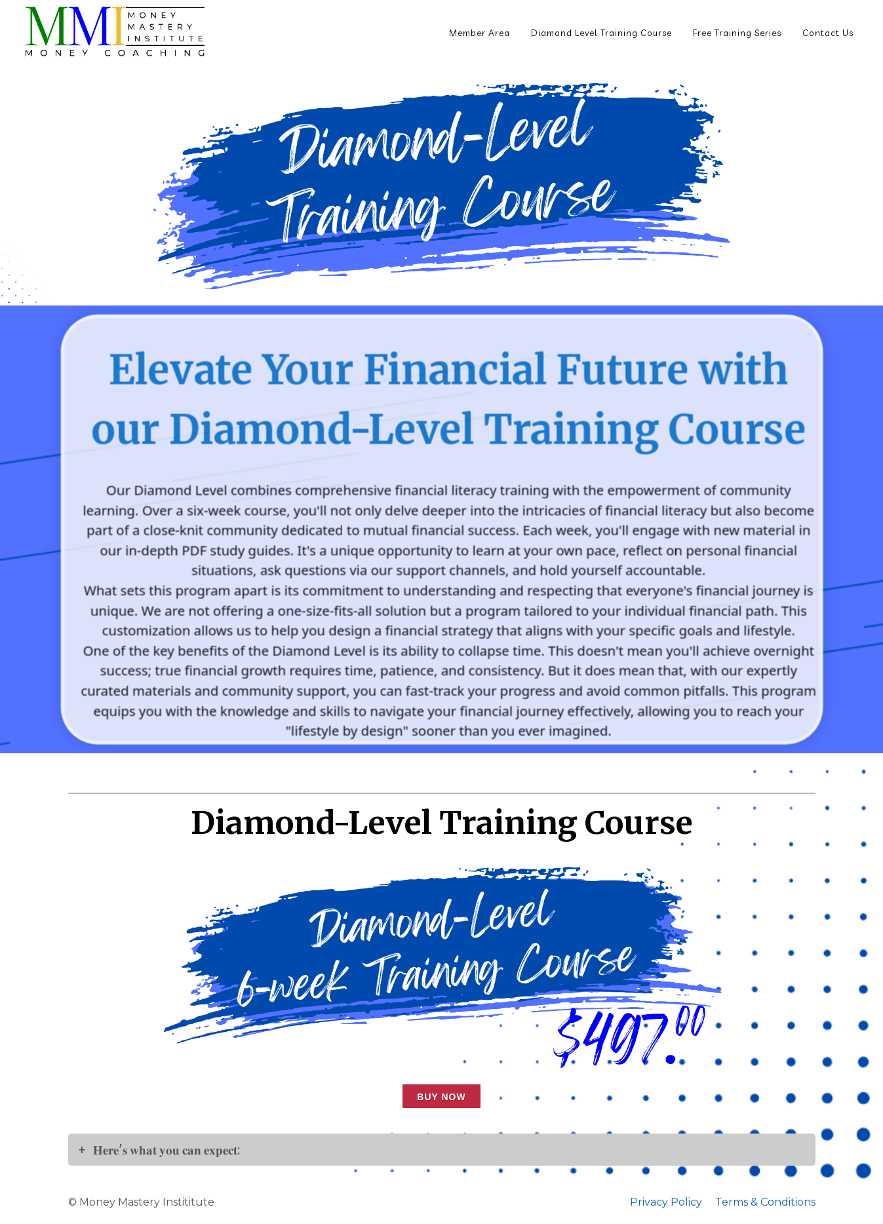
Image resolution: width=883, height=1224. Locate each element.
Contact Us (828, 33)
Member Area (479, 33)
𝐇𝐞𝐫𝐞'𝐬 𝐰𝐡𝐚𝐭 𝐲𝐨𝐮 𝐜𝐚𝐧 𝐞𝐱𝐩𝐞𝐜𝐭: (168, 1150)
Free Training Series (737, 33)
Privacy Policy (666, 1202)
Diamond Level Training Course (601, 33)
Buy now (441, 1097)
